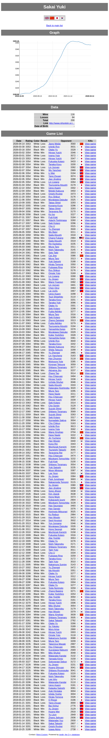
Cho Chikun (54, 423)
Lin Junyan (54, 167)
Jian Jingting (55, 179)
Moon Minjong (56, 470)
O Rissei (53, 700)
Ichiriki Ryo (54, 147)
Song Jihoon (55, 491)
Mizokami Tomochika (59, 458)
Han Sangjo (54, 509)
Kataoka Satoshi (57, 688)
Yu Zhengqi (54, 229)
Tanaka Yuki (55, 303)
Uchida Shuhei (56, 382)
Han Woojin (54, 441)
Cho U (52, 226)
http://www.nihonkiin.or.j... (62, 123)
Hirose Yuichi (55, 152)
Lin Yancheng (55, 355)
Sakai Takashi (55, 620)
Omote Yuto (54, 273)
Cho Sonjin (54, 406)
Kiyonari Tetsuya (57, 364)
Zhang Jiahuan (56, 717)
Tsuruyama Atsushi (58, 185)
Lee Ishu (53, 679)
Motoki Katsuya (56, 191)
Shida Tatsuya (56, 350)
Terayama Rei (55, 211)
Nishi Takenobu (56, 250)
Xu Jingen (54, 279)
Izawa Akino (54, 729)
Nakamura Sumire (58, 564)
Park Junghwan (56, 479)
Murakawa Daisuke (58, 200)
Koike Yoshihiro (56, 335)
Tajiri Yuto (53, 550)
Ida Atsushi (54, 570)
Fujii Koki (53, 217)
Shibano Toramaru (58, 367)
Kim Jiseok (54, 494)
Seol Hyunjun (55, 520)
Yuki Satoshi (55, 261)
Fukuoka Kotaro (56, 161)
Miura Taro (54, 247)
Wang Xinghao (56, 432)
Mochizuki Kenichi (58, 447)
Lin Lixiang (54, 182)
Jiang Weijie (55, 144)
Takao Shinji (55, 202)
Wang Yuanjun (56, 282)
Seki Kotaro (54, 223)
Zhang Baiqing (56, 591)
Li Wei (52, 173)
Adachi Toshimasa (58, 220)
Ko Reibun (54, 514)
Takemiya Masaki (57, 644)
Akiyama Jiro (55, 370)
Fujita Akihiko (55, 311)
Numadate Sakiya (57, 420)
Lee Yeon (53, 473)
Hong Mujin (54, 497)
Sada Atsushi (55, 235)
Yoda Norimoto (56, 588)
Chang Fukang (56, 238)
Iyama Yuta (54, 155)
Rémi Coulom (42, 735)
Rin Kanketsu (55, 244)
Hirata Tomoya (56, 264)
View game (90, 144)
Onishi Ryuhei (56, 194)
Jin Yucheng (55, 438)
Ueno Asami (55, 188)
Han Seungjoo (56, 506)
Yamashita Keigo (57, 329)
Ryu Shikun (54, 197)
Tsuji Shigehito (56, 297)
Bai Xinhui (54, 706)
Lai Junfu (53, 291)
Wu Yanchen (55, 170)
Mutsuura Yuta (56, 361)
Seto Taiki (53, 253)
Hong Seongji (55, 529)
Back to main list (54, 25)
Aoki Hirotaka (55, 691)
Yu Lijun (53, 714)
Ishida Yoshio (55, 694)
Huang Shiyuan (56, 667)
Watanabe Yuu (56, 720)
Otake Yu (53, 150)
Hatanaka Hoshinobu (59, 388)
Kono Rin (53, 444)
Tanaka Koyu (55, 164)
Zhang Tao (54, 373)
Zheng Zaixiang (56, 320)
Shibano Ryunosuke (59, 670)
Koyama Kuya (56, 205)
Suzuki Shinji (55, 408)
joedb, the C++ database (69, 735)
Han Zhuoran (55, 358)
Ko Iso (52, 214)
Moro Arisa (54, 629)
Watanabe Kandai (57, 656)
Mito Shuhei (54, 606)
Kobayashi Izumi (57, 500)
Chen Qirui (54, 288)
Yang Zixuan (55, 176)
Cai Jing (53, 255)
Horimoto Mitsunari (58, 511)
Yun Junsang (55, 523)
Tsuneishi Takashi (57, 450)
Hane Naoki (54, 394)
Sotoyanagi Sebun (58, 662)
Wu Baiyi (53, 232)
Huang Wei (54, 712)
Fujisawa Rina (56, 267)
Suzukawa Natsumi (58, 650)
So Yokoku (54, 626)
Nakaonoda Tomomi (58, 482)
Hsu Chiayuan (56, 376)
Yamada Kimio (56, 659)
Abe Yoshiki (54, 538)
